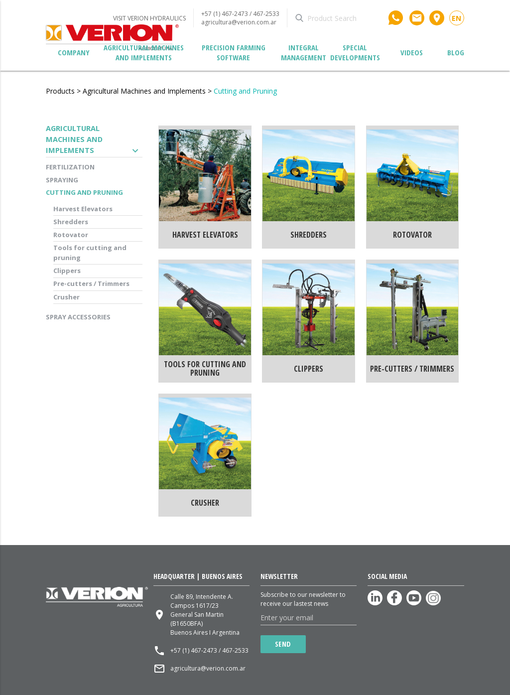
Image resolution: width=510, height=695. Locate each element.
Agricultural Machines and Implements (144, 52)
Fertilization (70, 166)
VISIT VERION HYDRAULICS (149, 18)
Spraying (62, 179)
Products (60, 91)
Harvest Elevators (83, 208)
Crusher (66, 296)
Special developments (355, 52)
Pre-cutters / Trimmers (91, 283)
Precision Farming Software (233, 52)
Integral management (303, 52)
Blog (455, 52)
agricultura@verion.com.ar (238, 22)
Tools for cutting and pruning (90, 252)
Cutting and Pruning (245, 91)
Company (74, 52)
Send (283, 644)
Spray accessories (78, 316)
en (456, 18)
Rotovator (70, 234)
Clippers (67, 270)
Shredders (70, 221)
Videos (411, 52)
